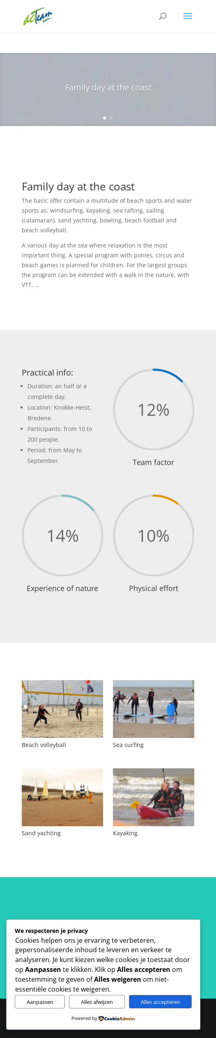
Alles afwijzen (97, 1002)
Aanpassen (40, 1002)
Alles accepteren (160, 1002)
